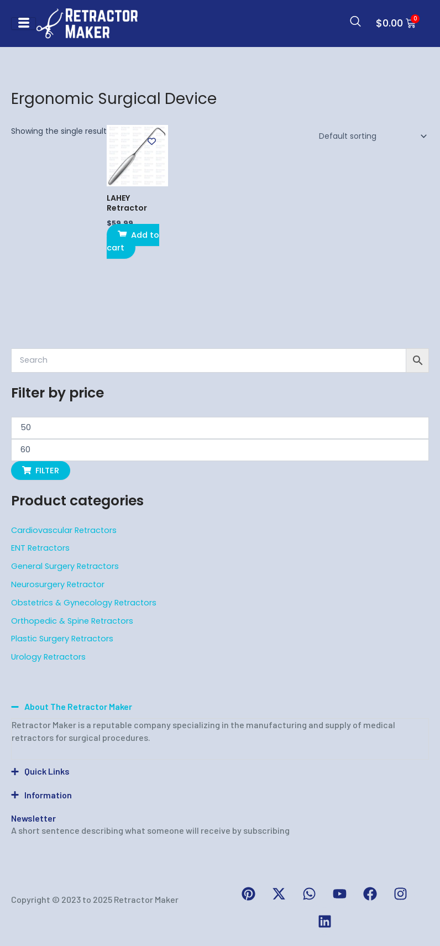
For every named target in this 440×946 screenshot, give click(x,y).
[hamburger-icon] (23, 23)
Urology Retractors (48, 656)
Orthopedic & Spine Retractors (72, 620)
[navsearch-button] (355, 23)
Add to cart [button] (133, 241)
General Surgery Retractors (65, 566)
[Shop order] (371, 136)
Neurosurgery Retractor (57, 584)
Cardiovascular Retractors (64, 530)
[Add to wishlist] (151, 141)
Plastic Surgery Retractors (62, 638)
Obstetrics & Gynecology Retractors (83, 602)
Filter (47, 470)
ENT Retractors (40, 547)
